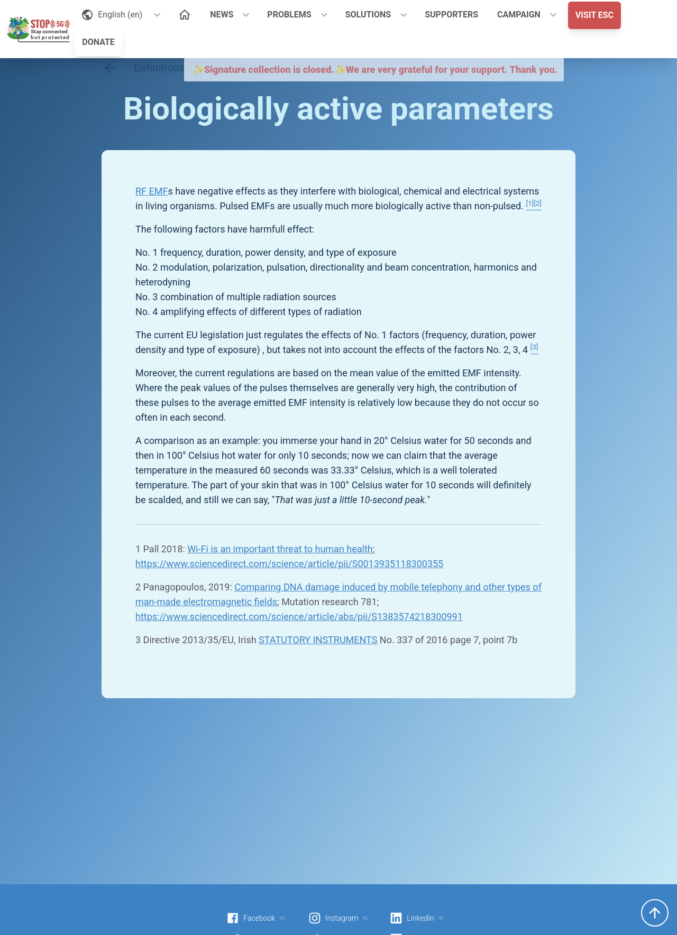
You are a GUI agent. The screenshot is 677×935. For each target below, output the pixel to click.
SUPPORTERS (451, 15)
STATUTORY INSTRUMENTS (318, 639)
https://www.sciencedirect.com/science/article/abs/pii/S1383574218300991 (299, 616)
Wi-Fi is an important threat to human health (280, 548)
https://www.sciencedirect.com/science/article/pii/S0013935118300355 (289, 563)
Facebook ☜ (256, 918)
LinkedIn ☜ (417, 918)
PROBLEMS (289, 15)
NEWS (221, 15)
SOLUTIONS (368, 15)
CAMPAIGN (519, 15)
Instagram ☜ (338, 918)
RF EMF (151, 191)
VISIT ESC (594, 15)
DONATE (98, 42)
